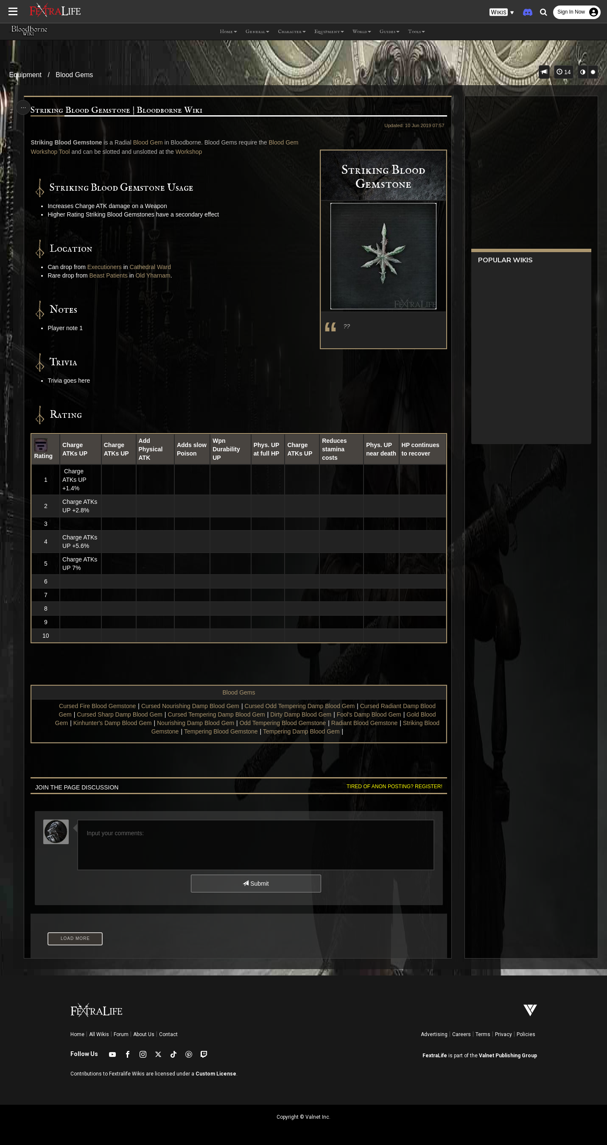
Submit (256, 883)
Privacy (503, 1034)
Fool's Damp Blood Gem (369, 714)
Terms (483, 1034)
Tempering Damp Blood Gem (301, 731)
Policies (526, 1034)
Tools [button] (416, 31)
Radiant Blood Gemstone (364, 723)
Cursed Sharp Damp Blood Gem (119, 714)
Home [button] (228, 31)
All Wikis (99, 1034)
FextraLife (434, 1056)
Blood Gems (74, 75)
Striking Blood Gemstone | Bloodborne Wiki (116, 110)
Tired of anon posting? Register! (394, 786)
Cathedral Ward (150, 267)
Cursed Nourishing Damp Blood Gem (190, 706)
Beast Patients (109, 275)
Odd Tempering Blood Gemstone (283, 723)
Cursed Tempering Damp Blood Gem (216, 714)
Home (77, 1034)
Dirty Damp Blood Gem (300, 714)
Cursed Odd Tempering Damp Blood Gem (300, 706)
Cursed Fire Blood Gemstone (97, 706)
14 (564, 72)
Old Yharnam (152, 275)
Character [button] (292, 31)
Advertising (434, 1034)
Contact (168, 1034)
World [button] (361, 31)
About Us (143, 1034)
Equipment (25, 75)
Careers (461, 1034)
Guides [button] (390, 31)
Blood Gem (148, 142)
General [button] (257, 31)
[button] (502, 12)
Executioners (104, 267)
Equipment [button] (329, 31)
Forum (121, 1034)
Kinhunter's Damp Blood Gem (112, 723)
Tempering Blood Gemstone (221, 731)
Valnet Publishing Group (508, 1056)
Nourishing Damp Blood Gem (195, 723)
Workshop (189, 151)
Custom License (216, 1074)
